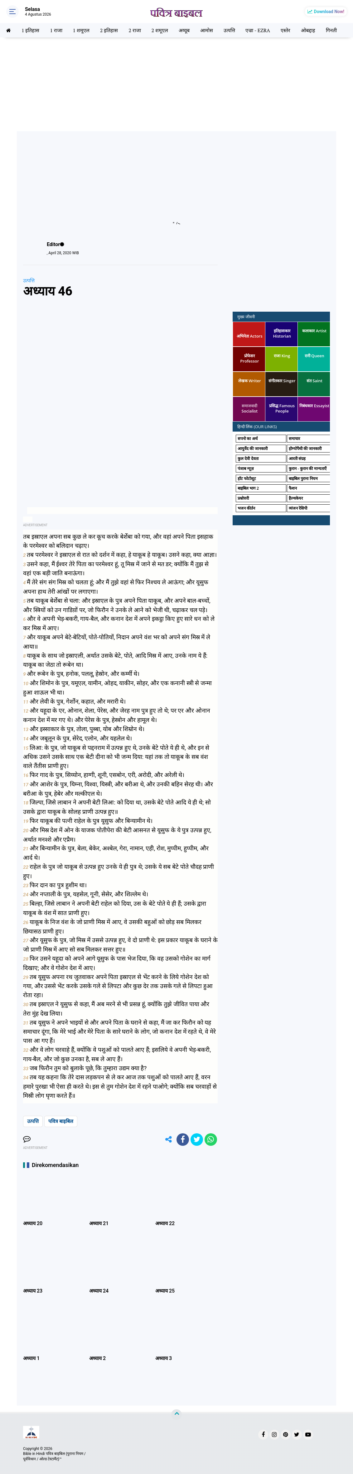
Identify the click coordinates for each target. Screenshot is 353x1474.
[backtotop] (176, 1414)
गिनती (331, 30)
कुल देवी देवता (248, 458)
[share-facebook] (182, 1139)
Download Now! (329, 11)
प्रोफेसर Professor (249, 358)
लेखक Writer (249, 380)
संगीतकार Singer (282, 380)
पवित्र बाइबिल (60, 1121)
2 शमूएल (159, 30)
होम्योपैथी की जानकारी (305, 448)
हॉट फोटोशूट (247, 478)
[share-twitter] (197, 1139)
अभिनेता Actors (249, 336)
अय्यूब (184, 30)
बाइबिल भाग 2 (248, 488)
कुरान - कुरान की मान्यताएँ (307, 468)
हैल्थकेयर (296, 498)
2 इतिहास (109, 30)
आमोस (206, 30)
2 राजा (134, 30)
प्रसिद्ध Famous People (282, 408)
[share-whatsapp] (211, 1139)
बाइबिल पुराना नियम (303, 478)
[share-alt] (168, 1139)
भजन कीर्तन (246, 508)
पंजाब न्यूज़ (246, 468)
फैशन (293, 488)
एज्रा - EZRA (257, 30)
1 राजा (56, 30)
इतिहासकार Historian (282, 333)
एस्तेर (285, 30)
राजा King (282, 356)
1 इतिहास (30, 30)
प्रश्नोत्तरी (243, 498)
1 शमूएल (81, 30)
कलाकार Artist (314, 331)
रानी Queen (314, 356)
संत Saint (314, 380)
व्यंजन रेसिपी (298, 508)
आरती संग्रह (297, 458)
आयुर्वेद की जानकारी (253, 448)
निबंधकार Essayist (314, 405)
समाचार (294, 438)
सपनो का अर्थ (248, 438)
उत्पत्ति (229, 30)
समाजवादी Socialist (250, 408)
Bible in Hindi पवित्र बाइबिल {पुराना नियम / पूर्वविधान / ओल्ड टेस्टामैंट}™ (54, 1456)
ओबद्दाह (308, 30)
